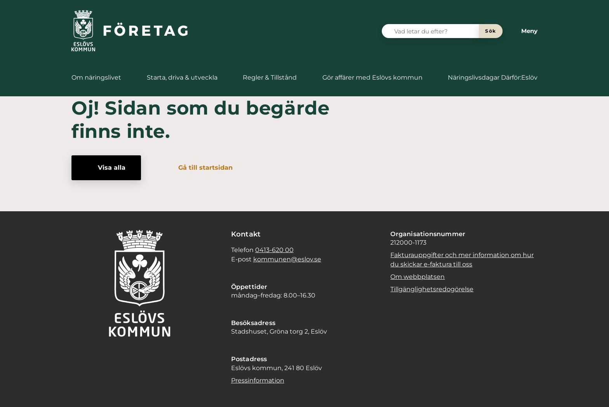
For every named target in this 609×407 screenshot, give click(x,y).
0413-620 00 (274, 250)
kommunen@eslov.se (287, 259)
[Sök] (491, 31)
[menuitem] (96, 77)
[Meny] (523, 31)
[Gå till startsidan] (200, 167)
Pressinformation (257, 380)
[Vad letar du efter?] (435, 31)
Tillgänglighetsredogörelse (431, 289)
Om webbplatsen (417, 276)
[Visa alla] (106, 167)
